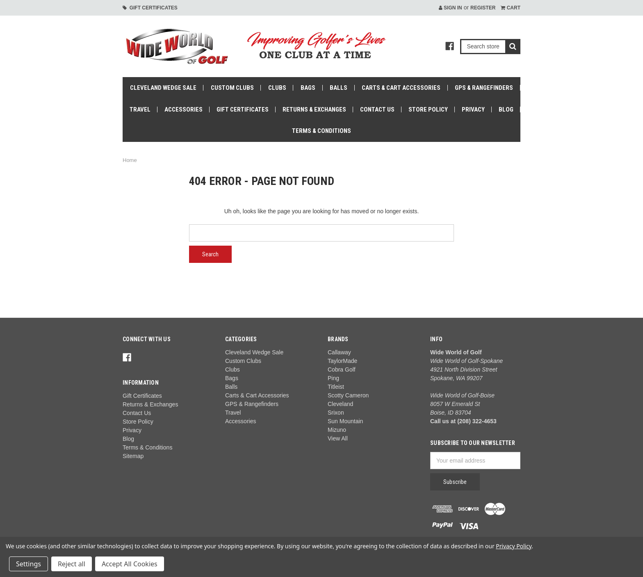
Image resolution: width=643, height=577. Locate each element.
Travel (140, 109)
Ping (333, 378)
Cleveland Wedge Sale (163, 87)
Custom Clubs (232, 87)
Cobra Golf (342, 369)
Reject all (71, 563)
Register (482, 8)
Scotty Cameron (348, 395)
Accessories (183, 109)
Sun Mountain (345, 421)
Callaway (339, 352)
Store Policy (428, 109)
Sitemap (133, 456)
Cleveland (340, 404)
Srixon (336, 412)
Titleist (336, 386)
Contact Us (377, 109)
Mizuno (337, 429)
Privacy (473, 109)
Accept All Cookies (129, 563)
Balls (338, 87)
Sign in (450, 8)
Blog (506, 109)
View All (338, 438)
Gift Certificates (150, 8)
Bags (308, 87)
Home (130, 160)
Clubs (277, 87)
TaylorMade (342, 361)
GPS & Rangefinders (484, 87)
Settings (28, 563)
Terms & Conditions (321, 131)
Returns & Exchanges (314, 109)
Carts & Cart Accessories (401, 87)
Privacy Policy (513, 546)
